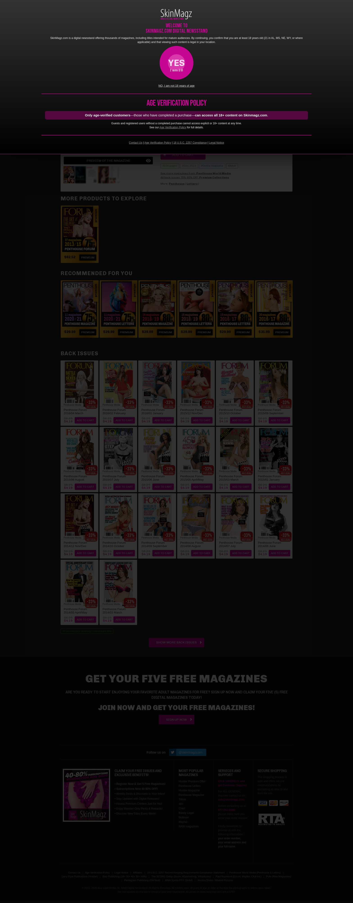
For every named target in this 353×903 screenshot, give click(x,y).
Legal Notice (216, 142)
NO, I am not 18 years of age (176, 85)
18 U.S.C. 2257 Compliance (190, 142)
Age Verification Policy (172, 127)
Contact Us (135, 142)
